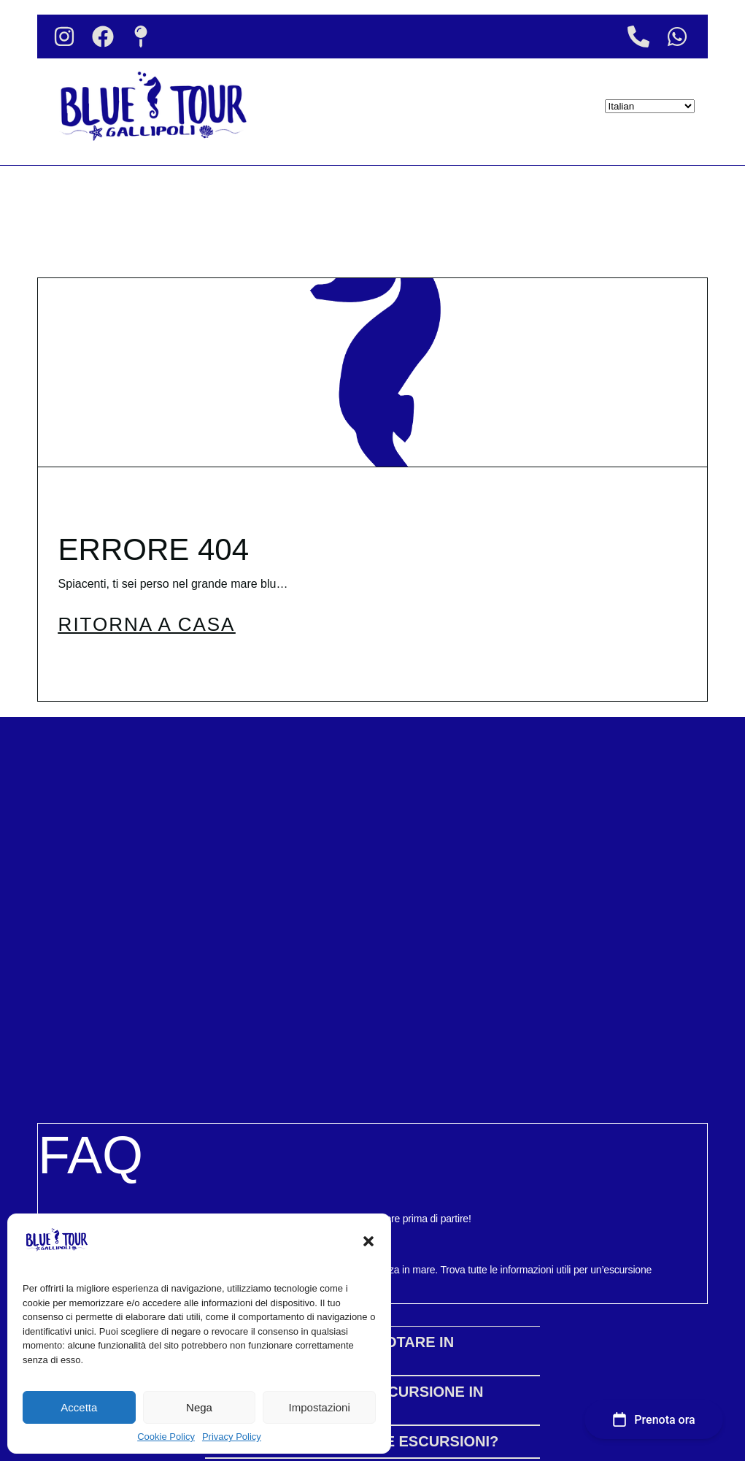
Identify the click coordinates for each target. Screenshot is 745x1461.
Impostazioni (319, 1407)
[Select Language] (650, 106)
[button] (368, 1241)
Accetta (79, 1407)
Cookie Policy (166, 1436)
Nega (199, 1407)
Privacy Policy (231, 1436)
